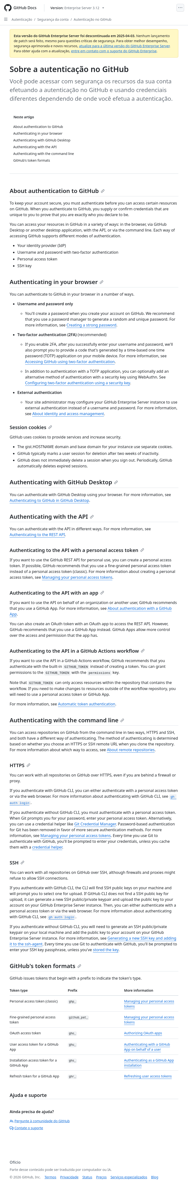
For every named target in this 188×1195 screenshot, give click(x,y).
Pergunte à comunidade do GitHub (40, 1121)
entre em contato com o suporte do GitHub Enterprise (114, 51)
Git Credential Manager (95, 824)
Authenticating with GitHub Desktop (64, 482)
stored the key (105, 949)
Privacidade (69, 1177)
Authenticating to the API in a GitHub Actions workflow (77, 651)
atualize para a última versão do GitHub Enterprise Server (124, 46)
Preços (101, 1177)
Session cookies (31, 427)
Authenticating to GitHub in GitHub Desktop (49, 500)
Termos (50, 1177)
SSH (17, 862)
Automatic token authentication (86, 704)
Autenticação (22, 19)
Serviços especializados (128, 1177)
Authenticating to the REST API (37, 534)
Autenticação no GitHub (92, 19)
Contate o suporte (26, 1128)
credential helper (47, 847)
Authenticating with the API (52, 516)
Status (87, 1177)
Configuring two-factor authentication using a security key (77, 382)
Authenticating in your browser (56, 282)
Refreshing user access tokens (148, 1076)
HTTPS (20, 765)
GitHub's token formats (45, 966)
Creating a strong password (91, 325)
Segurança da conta (53, 19)
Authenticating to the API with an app (57, 593)
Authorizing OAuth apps (143, 1033)
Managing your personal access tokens (77, 577)
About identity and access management (68, 413)
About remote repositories (130, 749)
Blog (154, 1177)
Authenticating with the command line (67, 720)
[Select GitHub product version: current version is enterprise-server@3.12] (77, 8)
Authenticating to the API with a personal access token (77, 550)
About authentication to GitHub (57, 191)
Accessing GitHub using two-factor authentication (70, 361)
